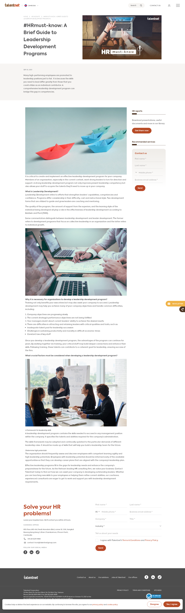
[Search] (136, 5)
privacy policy (97, 604)
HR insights (35, 16)
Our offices (132, 577)
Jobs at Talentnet (118, 577)
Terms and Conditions (141, 590)
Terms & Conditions (131, 540)
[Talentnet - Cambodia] (32, 5)
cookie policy (112, 604)
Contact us (81, 577)
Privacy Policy (151, 540)
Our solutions (103, 577)
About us (92, 577)
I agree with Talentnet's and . (129, 540)
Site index (158, 590)
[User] (169, 5)
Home (25, 16)
